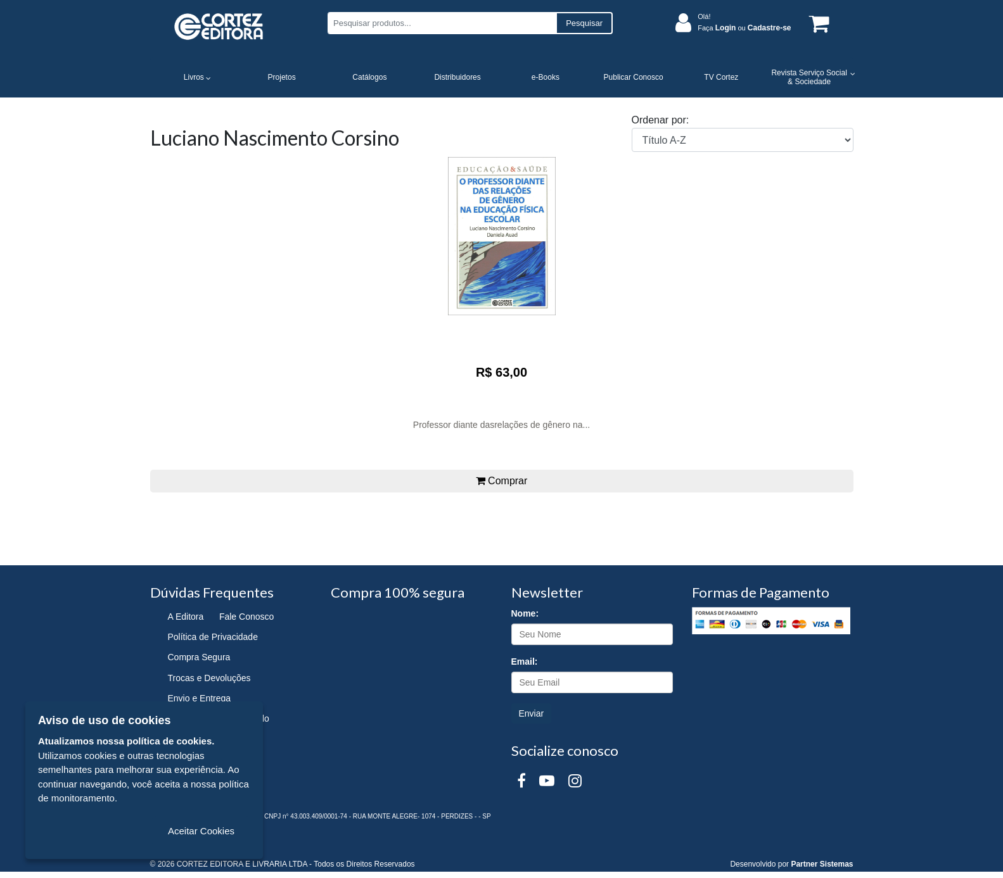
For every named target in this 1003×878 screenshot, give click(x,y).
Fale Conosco (246, 616)
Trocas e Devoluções (209, 678)
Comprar (502, 480)
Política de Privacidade (213, 637)
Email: (524, 661)
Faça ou (744, 28)
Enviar (531, 713)
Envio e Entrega (199, 698)
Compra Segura (199, 657)
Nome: (525, 613)
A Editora (186, 616)
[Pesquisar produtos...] (442, 23)
